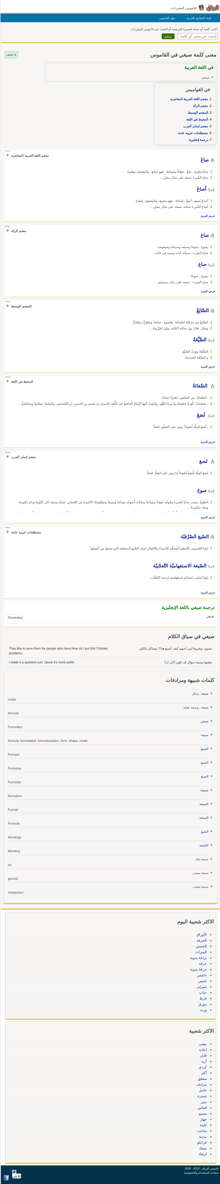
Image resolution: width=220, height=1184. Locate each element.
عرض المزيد (207, 215)
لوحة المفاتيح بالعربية (198, 18)
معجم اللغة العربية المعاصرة (188, 99)
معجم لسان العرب (195, 126)
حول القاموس (167, 18)
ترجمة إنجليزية (197, 140)
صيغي (204, 721)
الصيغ (204, 748)
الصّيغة (203, 845)
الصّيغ (204, 831)
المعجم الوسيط (197, 112)
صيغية (204, 790)
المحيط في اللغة (196, 119)
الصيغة (203, 804)
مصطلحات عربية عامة (192, 133)
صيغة (204, 693)
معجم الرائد (199, 106)
